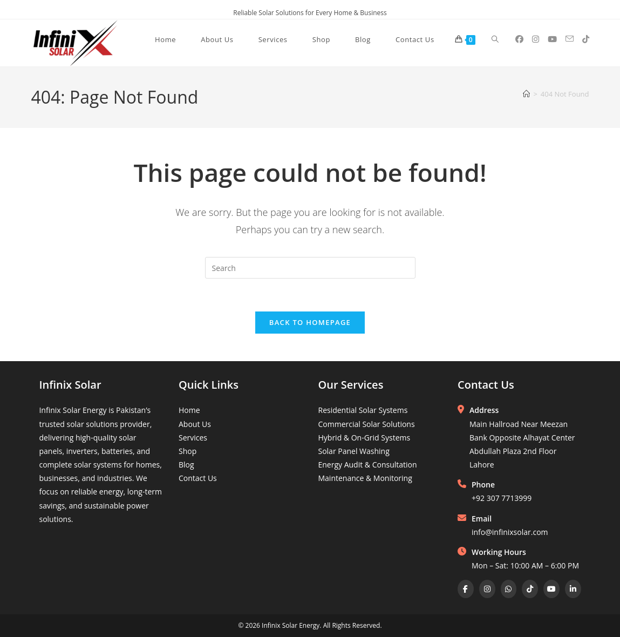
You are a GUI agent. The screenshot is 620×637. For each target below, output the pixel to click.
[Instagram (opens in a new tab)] (535, 39)
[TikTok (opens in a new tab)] (586, 39)
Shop (187, 451)
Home (189, 410)
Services (193, 437)
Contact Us (198, 478)
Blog (186, 464)
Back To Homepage (310, 322)
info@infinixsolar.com (510, 532)
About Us (195, 424)
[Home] (526, 94)
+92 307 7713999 (502, 498)
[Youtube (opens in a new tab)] (552, 39)
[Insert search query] (310, 268)
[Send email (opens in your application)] (569, 39)
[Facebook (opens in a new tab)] (519, 39)
